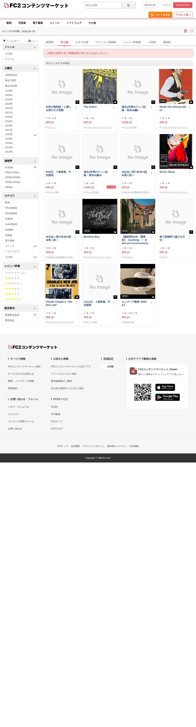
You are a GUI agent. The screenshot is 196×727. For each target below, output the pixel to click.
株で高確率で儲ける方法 (172, 238)
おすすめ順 (81, 42)
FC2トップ (63, 446)
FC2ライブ (57, 421)
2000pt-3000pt (12, 182)
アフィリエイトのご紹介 (64, 373)
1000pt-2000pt (12, 177)
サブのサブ (128, 257)
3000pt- (9, 187)
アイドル (10, 59)
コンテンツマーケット (45, 5)
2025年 (9, 95)
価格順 (167, 42)
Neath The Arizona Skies (173, 108)
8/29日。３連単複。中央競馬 (58, 173)
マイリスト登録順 (105, 42)
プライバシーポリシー (93, 446)
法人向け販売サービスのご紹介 (67, 388)
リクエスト (14, 414)
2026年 (9, 90)
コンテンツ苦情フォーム (21, 421)
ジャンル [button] (20, 47)
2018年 (9, 125)
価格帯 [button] (20, 161)
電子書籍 (38, 22)
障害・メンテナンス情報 (21, 381)
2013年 (9, 147)
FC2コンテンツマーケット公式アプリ (71, 366)
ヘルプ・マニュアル (18, 406)
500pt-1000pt (12, 172)
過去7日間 (10, 80)
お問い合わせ (15, 428)
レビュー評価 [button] (20, 266)
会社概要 (75, 446)
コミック (55, 22)
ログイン (167, 5)
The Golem (90, 106)
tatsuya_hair (129, 322)
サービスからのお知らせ (21, 373)
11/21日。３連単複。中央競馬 (97, 303)
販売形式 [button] (20, 308)
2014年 (9, 143)
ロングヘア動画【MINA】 (134, 303)
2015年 (9, 138)
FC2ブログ (57, 428)
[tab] (120, 42)
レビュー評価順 (132, 42)
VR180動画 (11, 208)
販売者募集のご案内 (61, 381)
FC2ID (54, 406)
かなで (164, 257)
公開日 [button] (20, 68)
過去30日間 (11, 85)
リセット (33, 41)
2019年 (9, 121)
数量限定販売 (20, 314)
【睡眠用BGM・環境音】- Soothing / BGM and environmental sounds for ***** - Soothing (135, 240)
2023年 (9, 103)
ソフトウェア (74, 22)
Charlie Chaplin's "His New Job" (59, 303)
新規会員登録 (182, 5)
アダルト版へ (183, 14)
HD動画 (9, 229)
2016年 (20, 135)
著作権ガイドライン (117, 446)
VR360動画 (11, 213)
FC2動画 (55, 414)
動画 (9, 22)
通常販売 (10, 320)
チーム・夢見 (53, 192)
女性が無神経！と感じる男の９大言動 (58, 108)
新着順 (49, 42)
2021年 (9, 112)
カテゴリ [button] (20, 196)
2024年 (9, 99)
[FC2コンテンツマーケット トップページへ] (32, 347)
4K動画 (9, 218)
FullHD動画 (11, 224)
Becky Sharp (167, 171)
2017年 (9, 130)
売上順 (64, 42)
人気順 (152, 42)
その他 (92, 22)
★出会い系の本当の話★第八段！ (134, 173)
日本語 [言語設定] (110, 366)
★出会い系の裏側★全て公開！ (136, 192)
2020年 (9, 117)
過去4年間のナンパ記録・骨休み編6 (134, 108)
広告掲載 (134, 446)
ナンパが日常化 (130, 127)
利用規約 (12, 388)
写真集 (22, 22)
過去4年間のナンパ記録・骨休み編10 (96, 173)
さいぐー (51, 127)
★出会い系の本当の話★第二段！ (58, 238)
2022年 (9, 108)
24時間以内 (11, 75)
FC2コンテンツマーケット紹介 (24, 366)
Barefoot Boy (92, 236)
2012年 (9, 151)
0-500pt (20, 167)
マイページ (149, 5)
